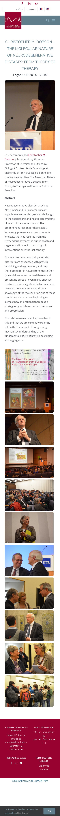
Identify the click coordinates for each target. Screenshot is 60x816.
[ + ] (44, 742)
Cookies (44, 769)
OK (49, 811)
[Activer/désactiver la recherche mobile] (47, 20)
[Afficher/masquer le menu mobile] (53, 20)
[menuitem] (41, 9)
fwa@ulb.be (49, 739)
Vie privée (44, 765)
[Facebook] (11, 763)
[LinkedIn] (16, 763)
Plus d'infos (23, 813)
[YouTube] (21, 763)
